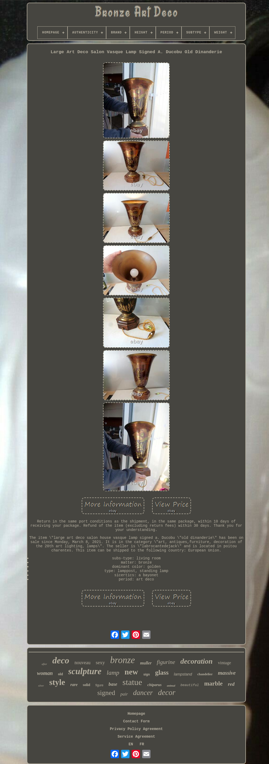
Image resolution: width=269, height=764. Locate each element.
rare (74, 684)
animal (171, 685)
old (60, 674)
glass (161, 672)
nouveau (83, 662)
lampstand (183, 674)
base (112, 684)
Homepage (136, 714)
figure (99, 685)
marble (213, 683)
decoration (196, 661)
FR (142, 744)
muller (146, 663)
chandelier (205, 674)
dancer (143, 693)
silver (41, 685)
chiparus (154, 685)
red (231, 684)
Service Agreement (136, 737)
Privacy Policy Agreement (136, 729)
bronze (122, 660)
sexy (100, 662)
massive (227, 673)
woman (45, 673)
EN (131, 744)
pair (124, 694)
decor (166, 692)
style (57, 682)
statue (132, 682)
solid (86, 685)
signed (106, 693)
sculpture (85, 671)
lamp (113, 672)
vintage (224, 662)
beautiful (189, 685)
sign (146, 674)
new (131, 671)
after (44, 664)
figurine (166, 662)
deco (60, 660)
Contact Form (136, 721)
